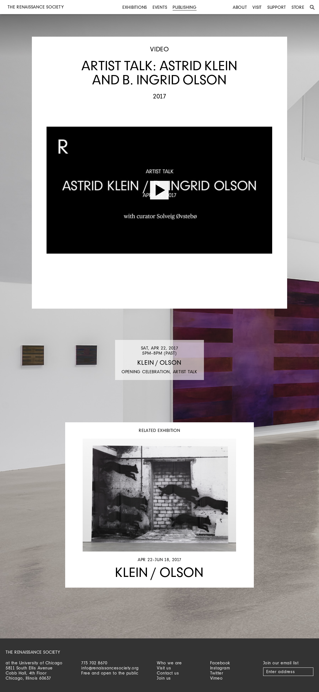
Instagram (220, 668)
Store (298, 7)
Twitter (216, 673)
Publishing (185, 7)
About (240, 7)
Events (160, 7)
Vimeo (216, 678)
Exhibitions (134, 7)
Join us (164, 678)
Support (276, 7)
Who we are (169, 662)
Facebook (220, 662)
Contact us (168, 673)
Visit (257, 7)
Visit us (164, 668)
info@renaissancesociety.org (110, 668)
